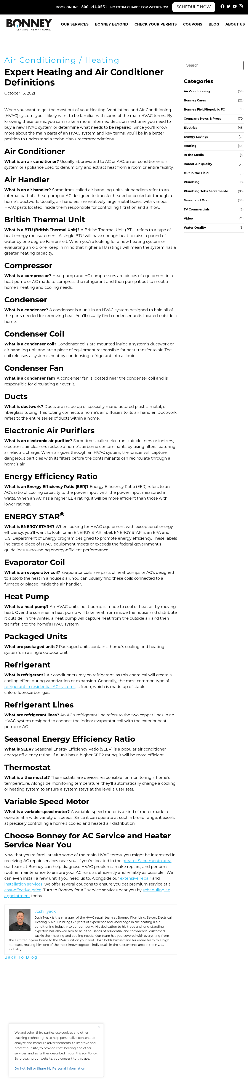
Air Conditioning (40, 61)
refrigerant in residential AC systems (39, 687)
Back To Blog (21, 958)
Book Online (67, 7)
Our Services (74, 24)
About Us (235, 24)
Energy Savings (196, 137)
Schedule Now (194, 7)
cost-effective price (22, 890)
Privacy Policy (86, 1053)
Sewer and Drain (197, 200)
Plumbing (192, 182)
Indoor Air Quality (198, 164)
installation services (23, 884)
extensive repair (135, 879)
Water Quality (195, 227)
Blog (214, 24)
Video (188, 218)
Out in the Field (196, 173)
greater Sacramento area (147, 861)
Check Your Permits (155, 24)
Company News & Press (202, 118)
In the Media (194, 155)
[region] (56, 1050)
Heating (102, 61)
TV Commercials (197, 209)
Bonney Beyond (111, 24)
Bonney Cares (195, 100)
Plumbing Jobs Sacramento (206, 191)
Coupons (192, 24)
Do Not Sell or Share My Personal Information (49, 1068)
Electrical (191, 128)
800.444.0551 (94, 7)
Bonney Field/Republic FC (204, 109)
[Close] (99, 1027)
